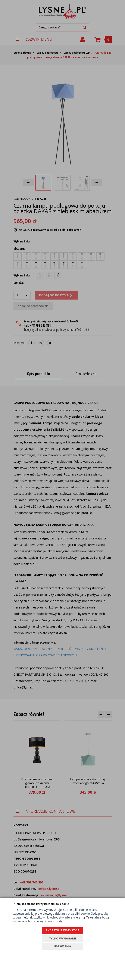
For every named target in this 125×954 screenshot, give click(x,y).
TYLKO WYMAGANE (62, 938)
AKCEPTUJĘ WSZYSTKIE (62, 930)
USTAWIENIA (62, 946)
